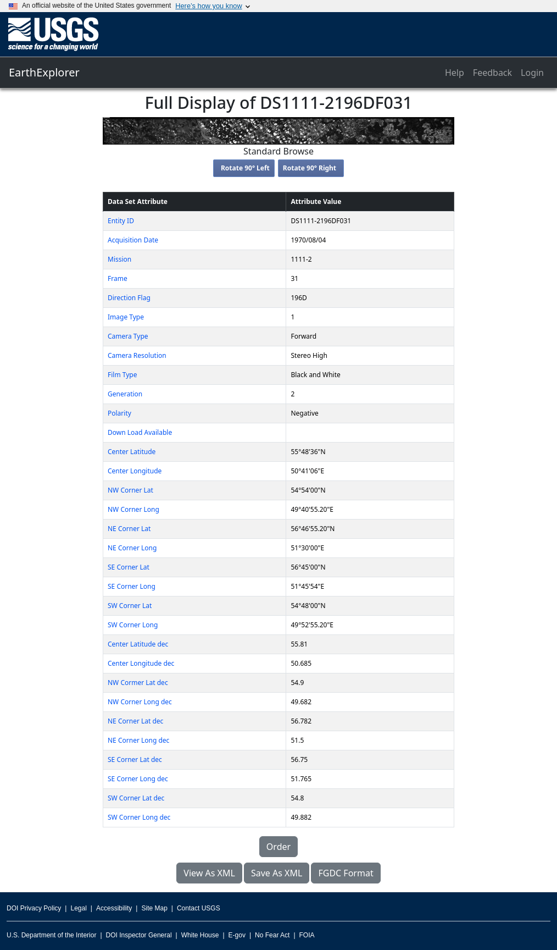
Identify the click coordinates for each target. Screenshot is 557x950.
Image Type (126, 317)
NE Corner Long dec (138, 740)
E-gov (237, 935)
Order (278, 847)
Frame (117, 278)
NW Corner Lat (130, 490)
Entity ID (121, 220)
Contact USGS (198, 908)
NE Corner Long (132, 548)
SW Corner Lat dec (136, 798)
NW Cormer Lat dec (138, 682)
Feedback (492, 73)
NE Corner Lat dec (135, 721)
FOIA (307, 935)
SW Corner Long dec (139, 817)
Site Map (154, 908)
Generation (125, 394)
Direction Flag (129, 297)
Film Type (122, 374)
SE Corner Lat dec (135, 759)
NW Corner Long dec (140, 701)
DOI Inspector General (139, 935)
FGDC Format (345, 873)
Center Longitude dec (141, 663)
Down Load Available (140, 432)
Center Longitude (134, 471)
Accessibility (114, 908)
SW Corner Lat (130, 605)
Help (454, 73)
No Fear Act (272, 935)
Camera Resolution (137, 355)
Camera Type (128, 336)
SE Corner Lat (128, 567)
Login (532, 73)
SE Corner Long (131, 586)
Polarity (119, 413)
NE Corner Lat (129, 528)
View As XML (209, 873)
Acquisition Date (133, 240)
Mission (119, 259)
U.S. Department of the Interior (51, 935)
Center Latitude (131, 451)
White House (200, 935)
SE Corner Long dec (138, 778)
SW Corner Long (133, 624)
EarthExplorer (44, 72)
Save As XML (276, 873)
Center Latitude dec (138, 644)
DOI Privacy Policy (34, 908)
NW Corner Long (133, 509)
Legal (78, 908)
